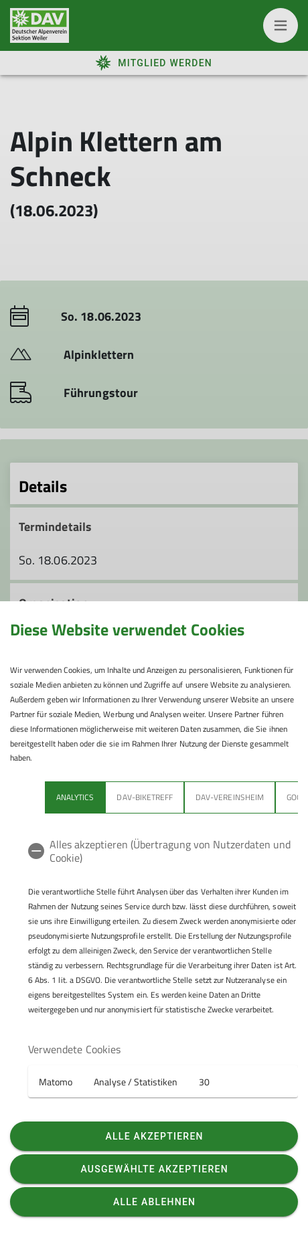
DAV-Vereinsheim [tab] (230, 797)
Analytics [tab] (75, 797)
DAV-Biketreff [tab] (145, 797)
